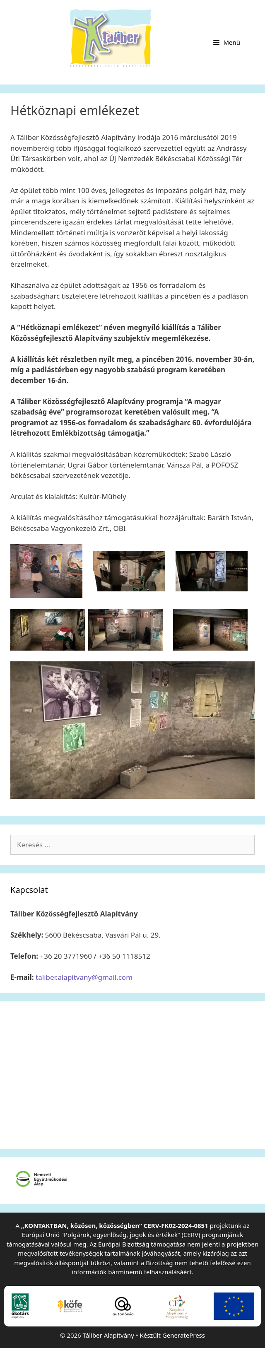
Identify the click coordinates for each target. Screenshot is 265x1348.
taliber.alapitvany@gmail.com (84, 977)
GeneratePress (183, 1335)
